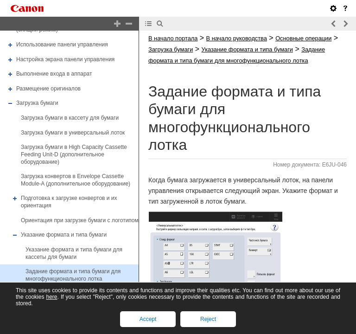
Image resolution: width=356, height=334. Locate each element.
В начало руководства (236, 38)
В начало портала (172, 38)
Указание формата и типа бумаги (64, 234)
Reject (208, 319)
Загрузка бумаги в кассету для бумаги (70, 118)
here (51, 297)
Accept (148, 319)
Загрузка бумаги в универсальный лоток (73, 132)
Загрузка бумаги (37, 103)
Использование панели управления (62, 44)
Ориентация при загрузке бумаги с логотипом (80, 220)
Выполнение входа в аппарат (54, 74)
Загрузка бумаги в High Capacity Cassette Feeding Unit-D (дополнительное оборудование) (74, 154)
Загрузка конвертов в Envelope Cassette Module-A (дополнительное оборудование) (75, 180)
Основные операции (303, 38)
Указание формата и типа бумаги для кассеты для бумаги (73, 253)
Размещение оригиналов (48, 88)
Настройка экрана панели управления (65, 59)
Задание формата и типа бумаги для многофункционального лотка (73, 275)
